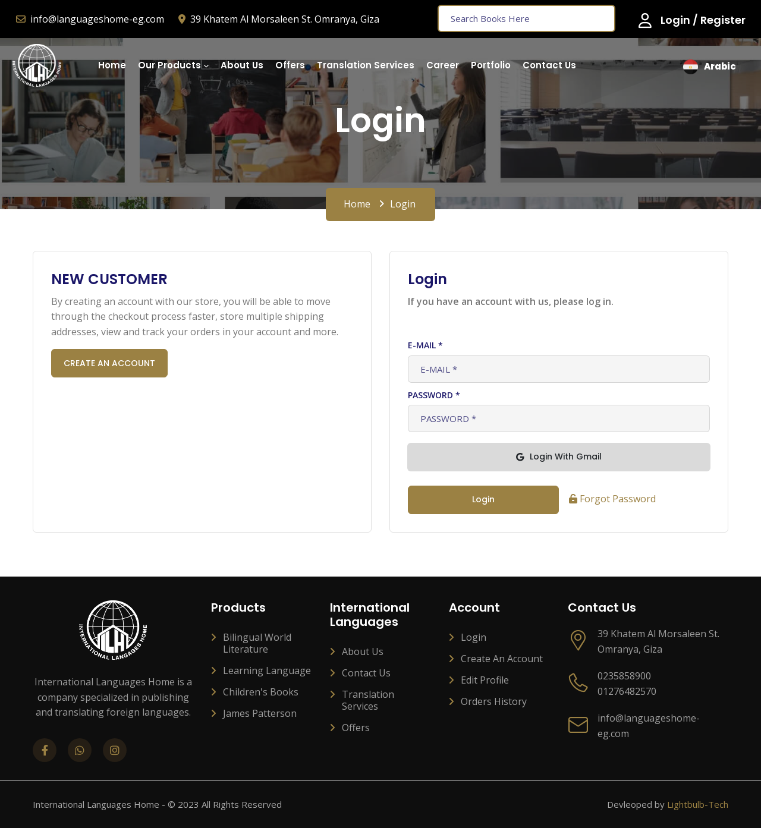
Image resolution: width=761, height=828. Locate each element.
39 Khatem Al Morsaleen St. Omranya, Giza (278, 19)
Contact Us (366, 673)
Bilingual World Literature (257, 643)
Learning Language (267, 670)
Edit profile (485, 680)
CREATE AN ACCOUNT (109, 363)
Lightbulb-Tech (697, 804)
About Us (362, 651)
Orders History (494, 701)
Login (473, 637)
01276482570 (627, 691)
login (483, 499)
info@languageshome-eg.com (90, 19)
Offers (356, 727)
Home (357, 203)
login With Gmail (559, 456)
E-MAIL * (425, 345)
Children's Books (260, 692)
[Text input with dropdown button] (526, 18)
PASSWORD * (434, 395)
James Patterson (260, 713)
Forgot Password (612, 498)
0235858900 (624, 675)
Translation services (368, 700)
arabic (709, 66)
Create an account (502, 659)
